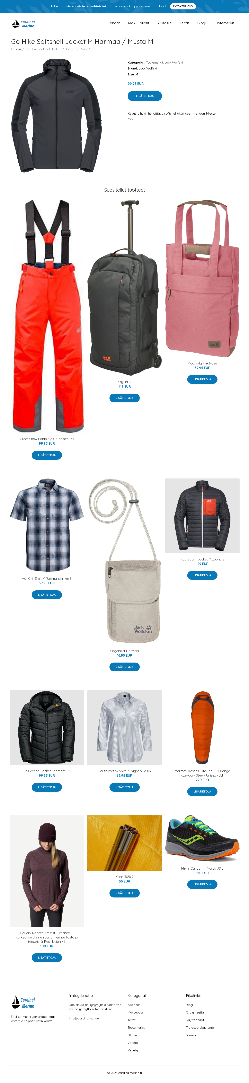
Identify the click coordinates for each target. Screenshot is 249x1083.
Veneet (133, 1046)
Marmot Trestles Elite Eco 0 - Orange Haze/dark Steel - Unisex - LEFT (202, 776)
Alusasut (164, 24)
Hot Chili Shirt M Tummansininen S (47, 581)
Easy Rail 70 (125, 385)
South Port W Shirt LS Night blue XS (124, 774)
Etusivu (16, 52)
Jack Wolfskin (174, 65)
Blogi (201, 24)
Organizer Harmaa (124, 654)
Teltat (184, 24)
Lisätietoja (145, 99)
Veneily (133, 1053)
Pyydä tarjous (183, 6)
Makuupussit (138, 24)
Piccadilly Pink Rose (202, 366)
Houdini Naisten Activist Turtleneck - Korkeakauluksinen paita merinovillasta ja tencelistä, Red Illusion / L (47, 940)
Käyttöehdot (195, 1023)
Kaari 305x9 (124, 880)
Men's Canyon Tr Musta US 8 (202, 871)
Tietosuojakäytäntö (200, 1031)
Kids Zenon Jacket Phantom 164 (47, 774)
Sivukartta (193, 1038)
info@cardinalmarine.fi (85, 1021)
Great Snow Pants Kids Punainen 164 (47, 442)
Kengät (113, 24)
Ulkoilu (132, 1038)
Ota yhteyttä (195, 1015)
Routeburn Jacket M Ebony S (202, 562)
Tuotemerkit (224, 24)
